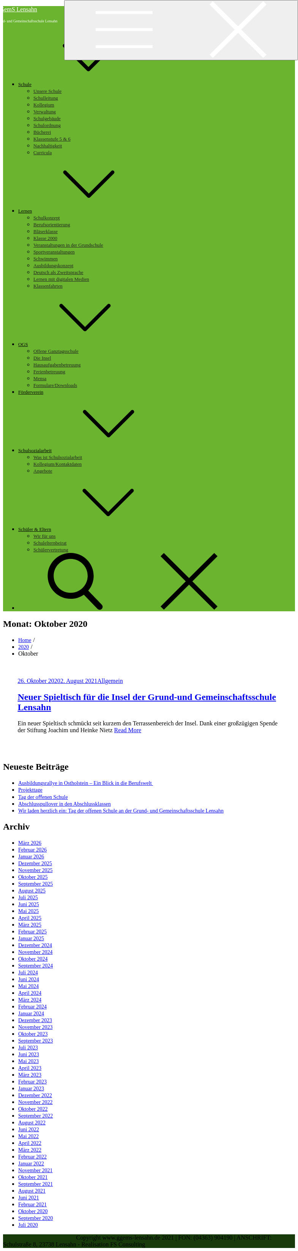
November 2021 (35, 1170)
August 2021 (32, 1191)
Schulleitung (45, 98)
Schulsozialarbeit (92, 450)
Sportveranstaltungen (54, 252)
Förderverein (30, 392)
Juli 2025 (28, 897)
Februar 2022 (32, 1157)
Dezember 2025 (35, 863)
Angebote (42, 471)
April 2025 (29, 918)
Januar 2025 (31, 938)
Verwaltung (44, 111)
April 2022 (29, 1143)
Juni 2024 (28, 979)
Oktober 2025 (32, 877)
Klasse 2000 (45, 238)
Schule (81, 84)
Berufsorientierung (51, 224)
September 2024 (35, 966)
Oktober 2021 (32, 1177)
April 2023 (29, 1068)
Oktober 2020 (32, 1211)
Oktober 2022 (32, 1109)
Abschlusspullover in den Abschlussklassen (64, 804)
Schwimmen (45, 258)
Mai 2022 (28, 1136)
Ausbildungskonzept (53, 265)
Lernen (82, 211)
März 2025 (29, 925)
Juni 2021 (28, 1198)
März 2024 (29, 1000)
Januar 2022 (31, 1163)
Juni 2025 (28, 904)
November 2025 (35, 870)
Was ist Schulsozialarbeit (57, 457)
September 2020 (35, 1218)
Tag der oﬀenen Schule (43, 797)
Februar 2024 (32, 1007)
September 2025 (35, 884)
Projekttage (30, 790)
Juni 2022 (28, 1129)
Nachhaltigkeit (47, 146)
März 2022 (29, 1150)
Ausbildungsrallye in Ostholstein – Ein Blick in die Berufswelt (85, 783)
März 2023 (29, 1075)
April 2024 (29, 993)
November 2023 (35, 1027)
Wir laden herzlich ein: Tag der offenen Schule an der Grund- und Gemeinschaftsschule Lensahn (121, 811)
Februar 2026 (32, 850)
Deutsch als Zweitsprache (58, 272)
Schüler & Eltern (91, 529)
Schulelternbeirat (49, 543)
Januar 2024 (31, 1013)
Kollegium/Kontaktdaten (57, 464)
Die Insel (42, 358)
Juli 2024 (28, 972)
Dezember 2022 (35, 1095)
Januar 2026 (31, 857)
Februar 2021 (32, 1204)
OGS (80, 344)
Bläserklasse (45, 231)
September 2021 (35, 1184)
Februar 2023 (32, 1082)
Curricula (42, 152)
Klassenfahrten (48, 286)
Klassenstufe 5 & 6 (52, 139)
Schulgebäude (47, 118)
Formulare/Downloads (55, 385)
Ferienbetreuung (49, 371)
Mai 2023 (28, 1061)
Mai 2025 (28, 911)
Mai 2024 (28, 986)
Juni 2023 (28, 1054)
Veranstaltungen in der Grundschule (68, 245)
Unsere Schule (47, 91)
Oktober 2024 (32, 959)
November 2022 (35, 1102)
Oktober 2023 (32, 1034)
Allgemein (110, 681)
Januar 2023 (31, 1088)
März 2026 (29, 843)
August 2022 (32, 1123)
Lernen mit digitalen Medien (61, 279)
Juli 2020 (28, 1225)
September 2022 (35, 1116)
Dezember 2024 (35, 945)
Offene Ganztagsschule (56, 351)
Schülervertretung (50, 550)
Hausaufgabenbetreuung (56, 365)
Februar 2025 (32, 932)
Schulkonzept (46, 218)
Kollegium (43, 105)
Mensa (39, 378)
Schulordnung (47, 125)
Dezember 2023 (35, 1020)
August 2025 (32, 891)
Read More (128, 730)
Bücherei (42, 132)
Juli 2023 (28, 1048)
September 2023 (35, 1041)
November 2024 (35, 952)
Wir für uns (44, 536)
